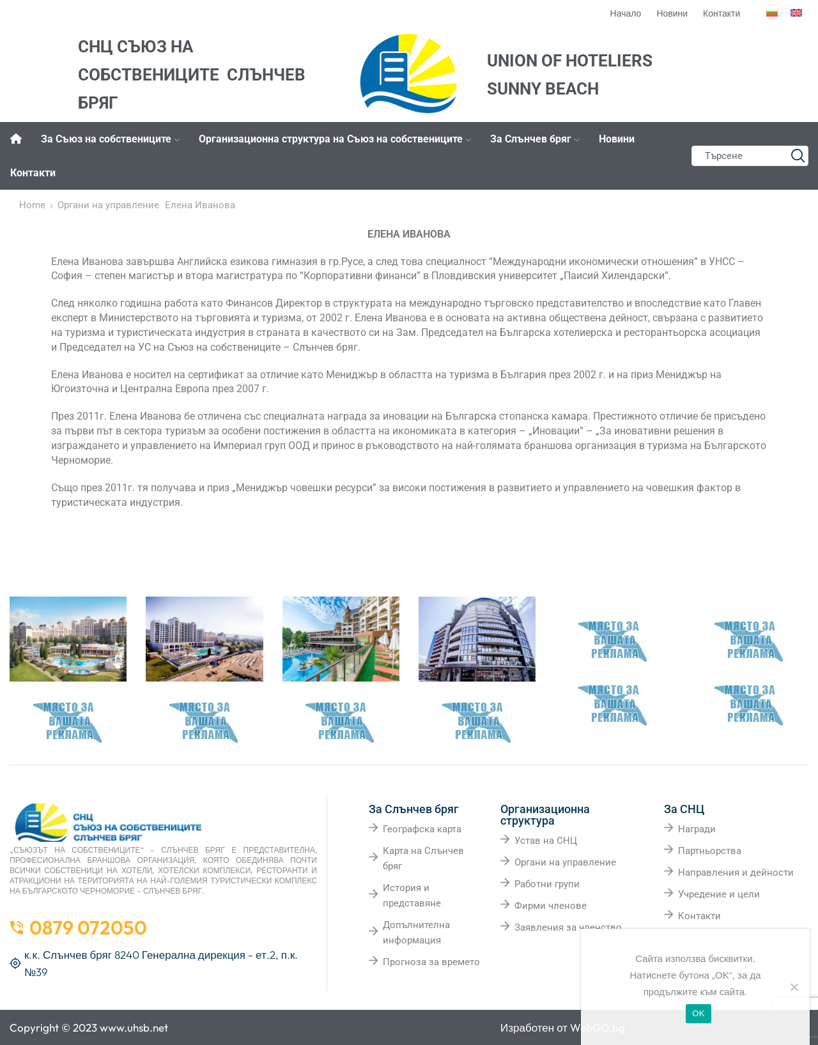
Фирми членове (550, 906)
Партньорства (709, 851)
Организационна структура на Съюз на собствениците (335, 139)
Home (32, 205)
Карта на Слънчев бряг (423, 858)
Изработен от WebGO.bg (562, 1027)
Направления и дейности (736, 872)
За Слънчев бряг (535, 139)
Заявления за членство (568, 927)
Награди (697, 829)
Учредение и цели (719, 894)
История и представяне (412, 895)
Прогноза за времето (431, 962)
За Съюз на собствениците (110, 139)
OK (698, 1013)
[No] (793, 986)
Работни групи (547, 884)
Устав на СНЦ (545, 840)
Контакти (33, 173)
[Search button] (798, 155)
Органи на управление (108, 205)
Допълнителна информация (416, 932)
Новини (617, 139)
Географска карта (422, 829)
